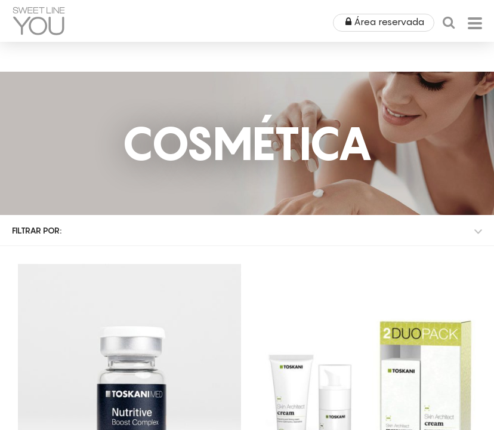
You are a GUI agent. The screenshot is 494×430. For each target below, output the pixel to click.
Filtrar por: (36, 230)
